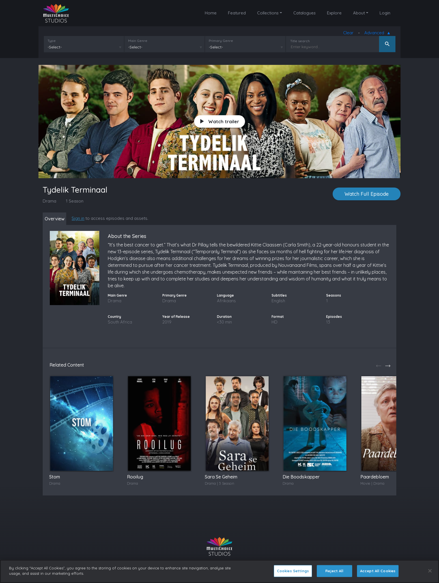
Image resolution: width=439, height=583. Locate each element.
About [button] (359, 13)
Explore (334, 13)
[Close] (430, 571)
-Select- (53, 48)
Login (385, 13)
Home (211, 13)
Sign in (82, 218)
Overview (57, 219)
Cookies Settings (293, 571)
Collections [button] (268, 13)
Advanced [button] (376, 34)
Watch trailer (219, 121)
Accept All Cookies (377, 571)
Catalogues (304, 13)
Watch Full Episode (367, 194)
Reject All (334, 571)
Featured (237, 13)
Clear (349, 34)
